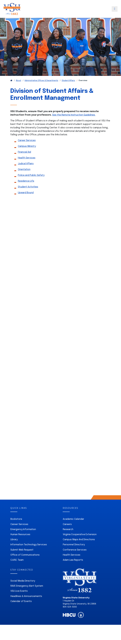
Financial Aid (24, 158)
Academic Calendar (73, 525)
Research (68, 535)
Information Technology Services (28, 551)
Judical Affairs (26, 170)
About (18, 87)
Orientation (24, 175)
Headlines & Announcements (26, 602)
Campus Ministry (27, 152)
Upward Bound (26, 199)
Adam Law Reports (73, 566)
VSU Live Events (19, 597)
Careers (67, 530)
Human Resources (20, 540)
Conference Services (75, 556)
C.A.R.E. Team (17, 566)
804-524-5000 (70, 613)
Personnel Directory (74, 551)
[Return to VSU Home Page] (11, 87)
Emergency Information (23, 535)
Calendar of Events (21, 607)
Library (14, 545)
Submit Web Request (21, 556)
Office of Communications (25, 561)
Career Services (27, 146)
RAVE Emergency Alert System (26, 592)
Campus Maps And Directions (79, 545)
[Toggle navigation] (115, 12)
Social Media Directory (22, 587)
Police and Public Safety (31, 181)
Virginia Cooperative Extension (80, 540)
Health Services (26, 164)
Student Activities (28, 193)
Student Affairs (68, 87)
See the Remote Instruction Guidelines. (73, 121)
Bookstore (16, 525)
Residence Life (26, 187)
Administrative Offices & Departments (41, 87)
